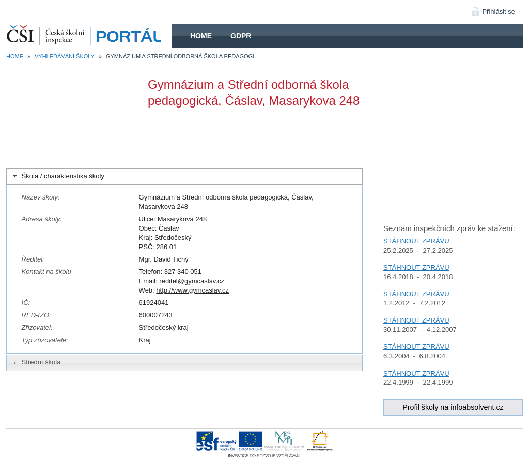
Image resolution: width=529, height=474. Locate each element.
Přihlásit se (498, 12)
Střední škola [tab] (35, 362)
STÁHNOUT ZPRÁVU (416, 241)
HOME (89, 36)
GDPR (240, 36)
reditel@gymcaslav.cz (191, 281)
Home (201, 36)
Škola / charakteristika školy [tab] (57, 176)
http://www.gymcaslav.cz (192, 290)
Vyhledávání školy (65, 56)
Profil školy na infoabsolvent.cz (453, 407)
